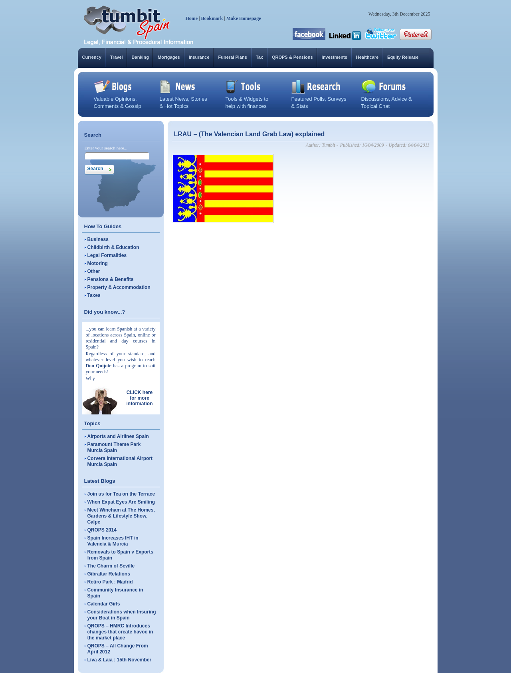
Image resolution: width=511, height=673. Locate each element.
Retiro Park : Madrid (110, 582)
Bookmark (212, 18)
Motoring (97, 263)
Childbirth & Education (113, 247)
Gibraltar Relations (108, 574)
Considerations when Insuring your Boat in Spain (121, 615)
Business (98, 239)
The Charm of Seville (111, 566)
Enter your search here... (106, 147)
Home (192, 18)
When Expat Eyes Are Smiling (121, 502)
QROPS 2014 (102, 530)
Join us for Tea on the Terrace (121, 494)
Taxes (94, 295)
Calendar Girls (103, 604)
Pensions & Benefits (110, 279)
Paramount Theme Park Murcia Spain (114, 447)
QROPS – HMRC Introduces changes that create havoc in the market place (120, 632)
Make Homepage (243, 18)
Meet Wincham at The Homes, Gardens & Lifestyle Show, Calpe (121, 516)
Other (93, 271)
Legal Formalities (107, 255)
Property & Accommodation (119, 287)
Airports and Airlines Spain (118, 436)
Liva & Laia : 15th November (119, 660)
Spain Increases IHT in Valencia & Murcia (113, 541)
